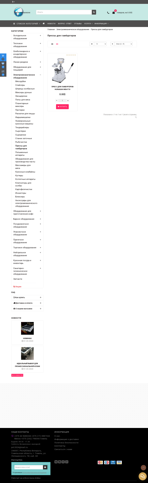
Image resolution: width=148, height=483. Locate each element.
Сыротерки (20, 131)
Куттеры (19, 175)
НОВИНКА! (27, 338)
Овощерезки (21, 96)
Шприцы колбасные (25, 89)
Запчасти (17, 279)
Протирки (20, 110)
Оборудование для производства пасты (25, 160)
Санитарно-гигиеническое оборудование (20, 271)
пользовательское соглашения (34, 473)
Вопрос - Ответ (65, 24)
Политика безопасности (66, 443)
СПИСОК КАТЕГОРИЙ (26, 24)
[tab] (27, 297)
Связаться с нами (63, 449)
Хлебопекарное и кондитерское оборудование (21, 54)
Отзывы (78, 24)
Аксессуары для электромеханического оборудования (25, 203)
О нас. (57, 436)
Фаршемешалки (22, 117)
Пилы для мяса (22, 99)
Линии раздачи (20, 62)
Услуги (88, 24)
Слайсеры (20, 85)
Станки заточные (23, 138)
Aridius (37, 478)
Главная (51, 29)
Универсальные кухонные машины (24, 122)
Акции (18, 286)
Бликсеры (20, 196)
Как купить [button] (27, 297)
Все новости (17, 375)
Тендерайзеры (22, 127)
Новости (51, 24)
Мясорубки (20, 81)
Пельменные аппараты (21, 153)
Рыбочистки (21, 142)
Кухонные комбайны (25, 172)
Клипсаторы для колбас (23, 184)
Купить (62, 107)
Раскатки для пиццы (25, 113)
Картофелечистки (23, 189)
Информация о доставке (66, 439)
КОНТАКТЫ (59, 446)
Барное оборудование (23, 219)
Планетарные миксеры (21, 104)
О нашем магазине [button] (27, 309)
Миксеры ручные (23, 92)
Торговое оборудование (24, 247)
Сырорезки (20, 135)
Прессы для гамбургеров (21, 147)
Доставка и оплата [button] (27, 303)
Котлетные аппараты (25, 179)
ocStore (26, 478)
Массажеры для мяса (23, 166)
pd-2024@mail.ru (19, 447)
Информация (101, 24)
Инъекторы (20, 193)
